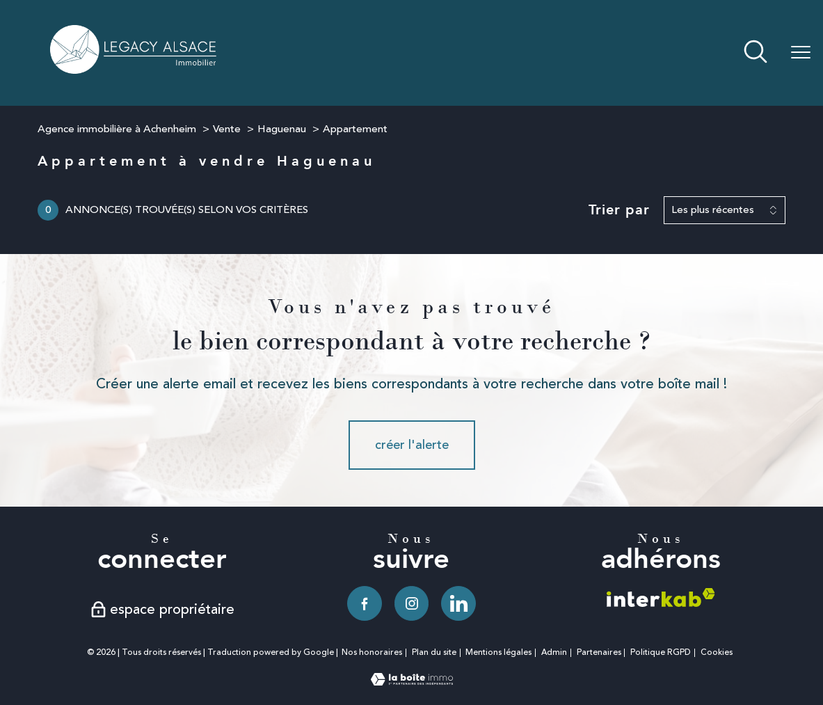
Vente (227, 129)
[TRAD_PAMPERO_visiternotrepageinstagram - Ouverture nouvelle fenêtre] (411, 603)
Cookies (717, 653)
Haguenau (281, 129)
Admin (554, 652)
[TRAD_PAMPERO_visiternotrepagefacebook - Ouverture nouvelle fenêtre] (364, 603)
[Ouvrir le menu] (800, 53)
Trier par (619, 210)
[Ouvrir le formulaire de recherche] (755, 53)
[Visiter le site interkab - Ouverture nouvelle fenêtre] (661, 597)
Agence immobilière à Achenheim (117, 129)
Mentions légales (498, 652)
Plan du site (434, 652)
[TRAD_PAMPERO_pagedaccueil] (134, 69)
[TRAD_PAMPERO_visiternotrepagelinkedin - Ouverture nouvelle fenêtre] (458, 603)
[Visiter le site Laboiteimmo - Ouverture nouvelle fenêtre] (412, 681)
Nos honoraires (372, 652)
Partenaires (599, 652)
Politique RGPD (660, 652)
